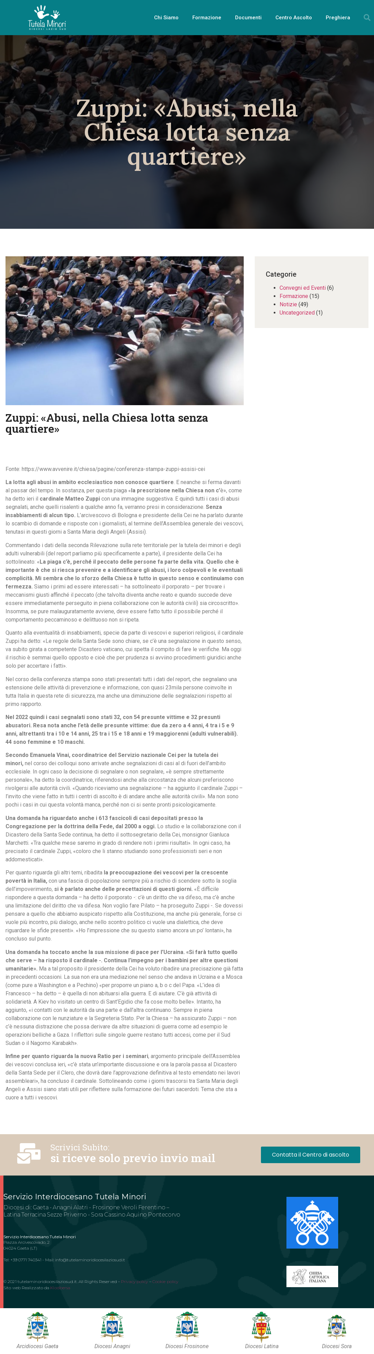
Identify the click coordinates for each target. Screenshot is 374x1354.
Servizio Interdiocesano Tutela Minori (74, 1196)
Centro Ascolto (293, 17)
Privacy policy (134, 1281)
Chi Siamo (166, 17)
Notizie (288, 304)
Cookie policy (165, 1281)
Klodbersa (60, 1287)
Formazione (206, 17)
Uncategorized (297, 312)
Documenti (248, 17)
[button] (367, 17)
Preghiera (338, 17)
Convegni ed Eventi (303, 288)
